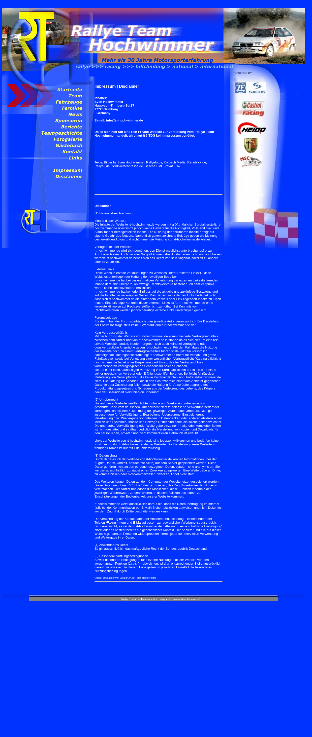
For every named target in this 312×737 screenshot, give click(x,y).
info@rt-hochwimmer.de (124, 120)
